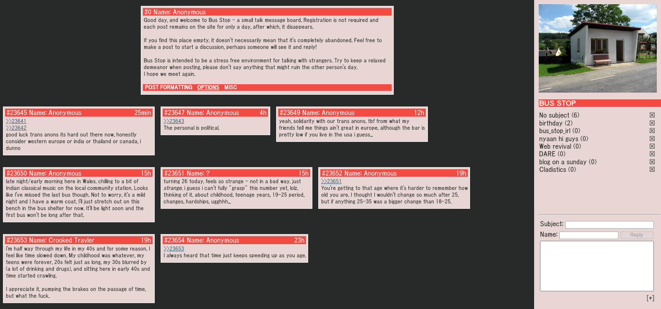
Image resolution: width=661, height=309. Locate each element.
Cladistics (552, 169)
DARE (547, 153)
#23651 (174, 173)
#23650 (17, 173)
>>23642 (16, 128)
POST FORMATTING (168, 87)
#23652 (332, 173)
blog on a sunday (563, 161)
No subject (555, 115)
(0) (576, 130)
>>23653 (174, 248)
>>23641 (16, 121)
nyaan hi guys (558, 138)
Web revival (555, 146)
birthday (551, 123)
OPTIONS (208, 87)
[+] (650, 298)
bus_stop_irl (554, 130)
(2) (568, 123)
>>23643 (174, 121)
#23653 (17, 240)
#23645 (17, 112)
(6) (575, 115)
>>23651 (331, 181)
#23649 (290, 112)
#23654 (174, 240)
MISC (230, 87)
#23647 (174, 112)
